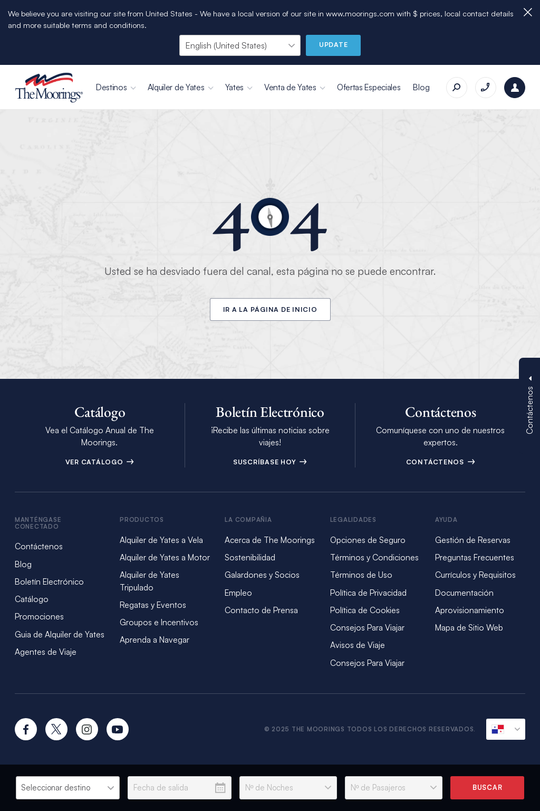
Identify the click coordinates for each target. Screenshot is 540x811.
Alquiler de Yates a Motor (165, 557)
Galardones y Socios (262, 574)
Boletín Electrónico (49, 581)
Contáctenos (440, 461)
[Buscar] (456, 87)
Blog (421, 87)
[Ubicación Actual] (505, 729)
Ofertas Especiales (369, 87)
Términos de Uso (361, 574)
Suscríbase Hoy (270, 461)
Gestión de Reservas (472, 540)
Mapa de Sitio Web (469, 627)
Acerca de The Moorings (270, 540)
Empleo (238, 592)
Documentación (464, 592)
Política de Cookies (365, 610)
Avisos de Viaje (357, 645)
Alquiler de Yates (176, 87)
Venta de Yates (290, 87)
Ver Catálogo (99, 461)
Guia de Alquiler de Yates (59, 634)
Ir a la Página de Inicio (270, 309)
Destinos (111, 87)
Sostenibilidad (250, 557)
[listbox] (68, 787)
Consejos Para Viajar (367, 627)
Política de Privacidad (368, 592)
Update (333, 44)
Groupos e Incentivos (159, 622)
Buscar (487, 787)
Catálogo (32, 599)
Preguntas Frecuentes (474, 557)
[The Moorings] (49, 87)
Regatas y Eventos (153, 604)
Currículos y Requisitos (475, 574)
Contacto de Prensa (261, 610)
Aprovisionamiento (469, 610)
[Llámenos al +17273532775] (485, 87)
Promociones (39, 616)
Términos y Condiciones (374, 557)
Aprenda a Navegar (154, 639)
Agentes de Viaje (45, 651)
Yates (234, 87)
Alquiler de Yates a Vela (161, 540)
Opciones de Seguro (368, 540)
